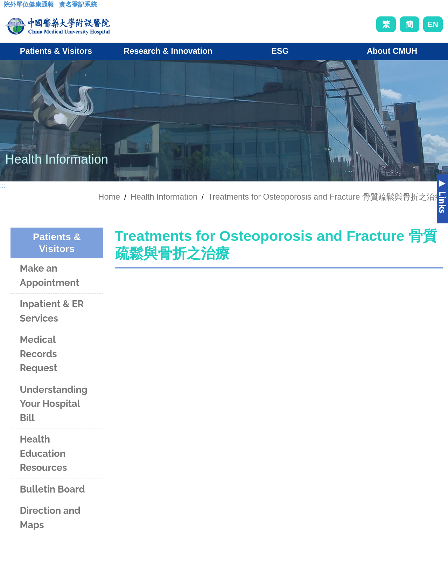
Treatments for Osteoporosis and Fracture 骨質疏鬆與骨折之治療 (325, 196)
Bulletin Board (52, 489)
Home (109, 196)
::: (9, 6)
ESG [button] (279, 51)
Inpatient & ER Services (52, 311)
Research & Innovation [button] (168, 51)
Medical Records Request (38, 353)
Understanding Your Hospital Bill (54, 403)
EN (433, 24)
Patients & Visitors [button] (56, 51)
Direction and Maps (50, 517)
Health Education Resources (43, 453)
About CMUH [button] (392, 51)
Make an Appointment (49, 275)
